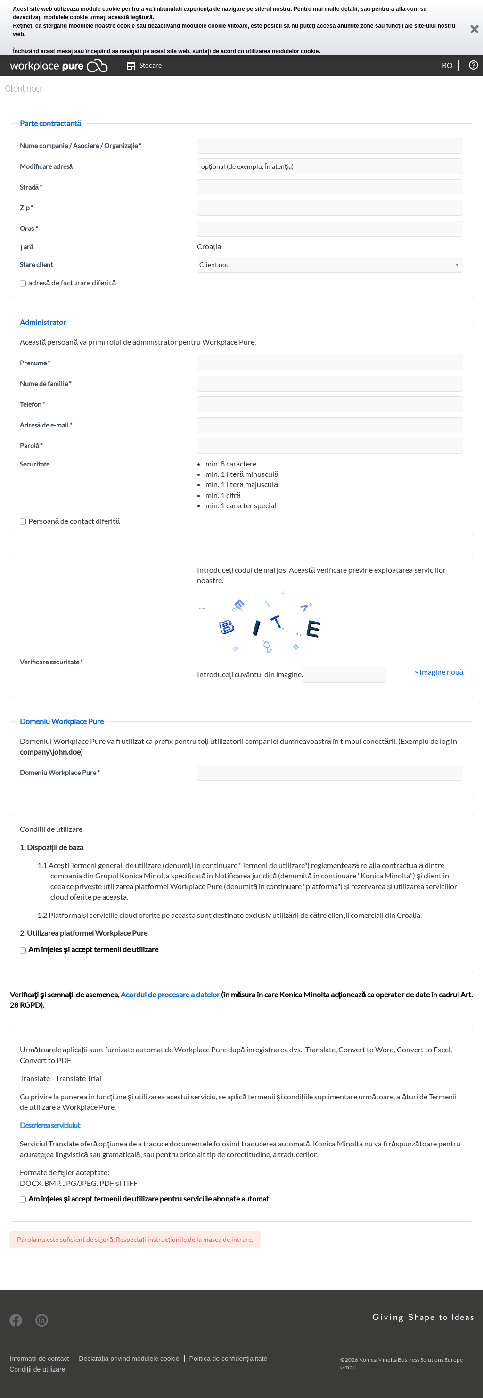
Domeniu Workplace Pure (60, 772)
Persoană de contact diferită (70, 520)
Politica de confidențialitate (228, 1358)
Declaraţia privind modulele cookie (129, 1358)
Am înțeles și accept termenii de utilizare (89, 949)
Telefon (32, 404)
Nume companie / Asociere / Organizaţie (81, 146)
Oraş (29, 228)
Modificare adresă (46, 166)
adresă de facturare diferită (68, 282)
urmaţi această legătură (121, 17)
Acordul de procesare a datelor (170, 994)
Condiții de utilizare (37, 1369)
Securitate (34, 464)
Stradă (31, 187)
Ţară (26, 247)
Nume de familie (46, 383)
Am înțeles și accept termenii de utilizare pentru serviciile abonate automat (144, 1198)
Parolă (31, 446)
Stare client (36, 265)
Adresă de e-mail (46, 425)
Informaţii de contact (39, 1358)
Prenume (35, 363)
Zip (26, 208)
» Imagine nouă (439, 671)
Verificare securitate (51, 662)
